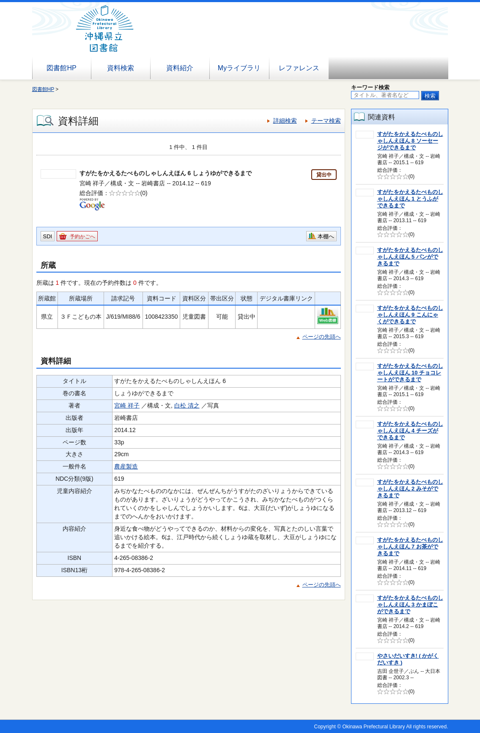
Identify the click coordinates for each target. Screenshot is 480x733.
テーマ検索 (326, 120)
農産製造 (126, 466)
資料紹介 (179, 68)
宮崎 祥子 (127, 405)
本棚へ (326, 236)
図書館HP (61, 68)
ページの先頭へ (321, 336)
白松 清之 (187, 405)
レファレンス (299, 68)
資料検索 (120, 68)
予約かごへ (82, 237)
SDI (47, 236)
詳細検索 (285, 120)
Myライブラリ (239, 68)
